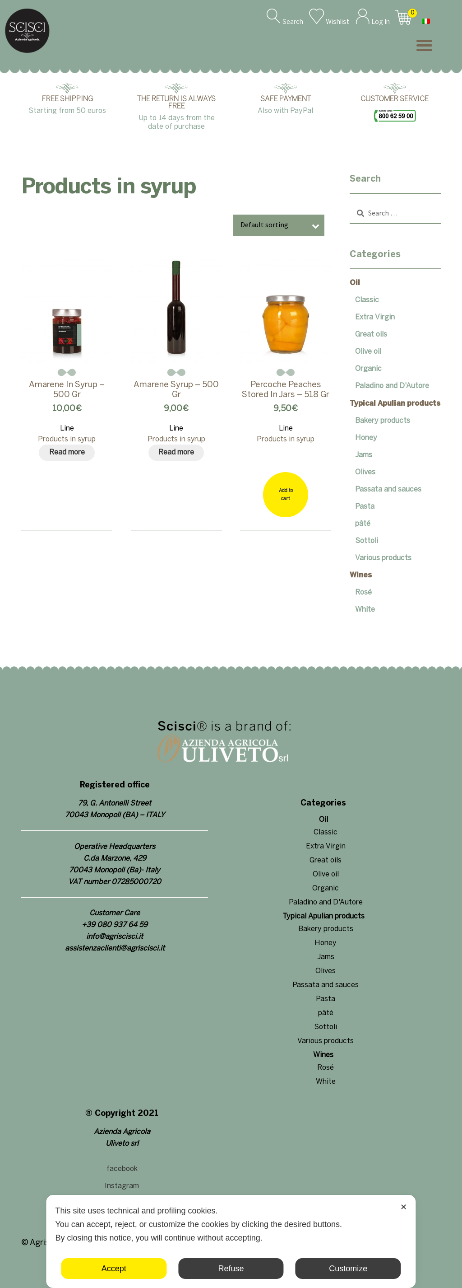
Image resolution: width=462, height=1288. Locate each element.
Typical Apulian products (395, 403)
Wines (361, 575)
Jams (363, 455)
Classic (367, 300)
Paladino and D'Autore (392, 386)
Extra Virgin (375, 317)
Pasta (364, 506)
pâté (362, 523)
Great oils (371, 334)
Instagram (122, 1186)
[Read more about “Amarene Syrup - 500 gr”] (176, 452)
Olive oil (368, 351)
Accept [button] (114, 1268)
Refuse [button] (231, 1268)
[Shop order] (278, 225)
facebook (122, 1169)
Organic (368, 368)
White (365, 609)
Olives (365, 472)
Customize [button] (348, 1268)
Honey (366, 438)
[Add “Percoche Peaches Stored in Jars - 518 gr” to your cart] (285, 494)
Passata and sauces (388, 489)
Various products (383, 558)
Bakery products (382, 420)
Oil (355, 283)
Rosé (363, 592)
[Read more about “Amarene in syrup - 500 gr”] (67, 452)
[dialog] (231, 1241)
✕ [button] (403, 1207)
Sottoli (366, 541)
